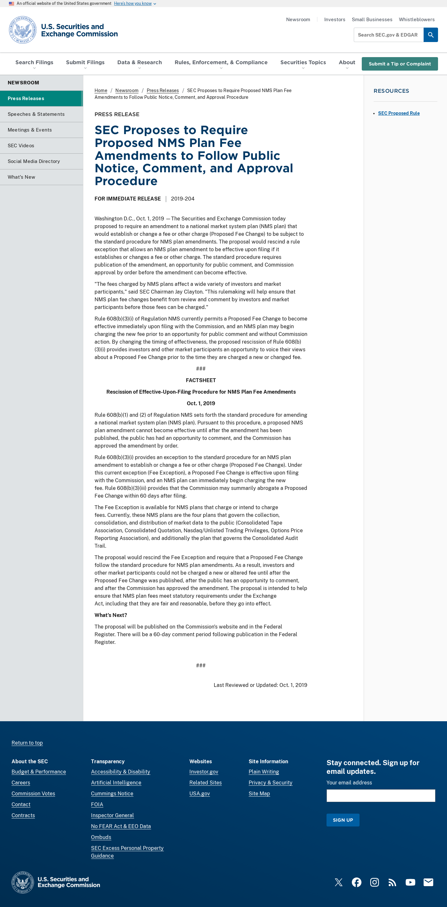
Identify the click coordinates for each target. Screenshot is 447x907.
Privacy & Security (271, 783)
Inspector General (112, 815)
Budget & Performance (39, 772)
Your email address (349, 783)
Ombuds (101, 837)
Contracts (23, 815)
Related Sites (205, 783)
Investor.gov (203, 772)
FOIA (97, 804)
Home (101, 90)
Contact (21, 804)
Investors (334, 19)
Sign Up (343, 820)
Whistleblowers (417, 19)
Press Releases (163, 90)
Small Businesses (372, 19)
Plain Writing (264, 772)
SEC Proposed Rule (399, 113)
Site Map (259, 794)
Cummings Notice (112, 794)
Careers (21, 783)
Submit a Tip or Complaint (400, 63)
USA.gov (199, 794)
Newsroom (298, 19)
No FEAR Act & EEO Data (121, 826)
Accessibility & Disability (120, 772)
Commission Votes (33, 794)
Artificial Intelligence (116, 783)
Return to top (27, 743)
